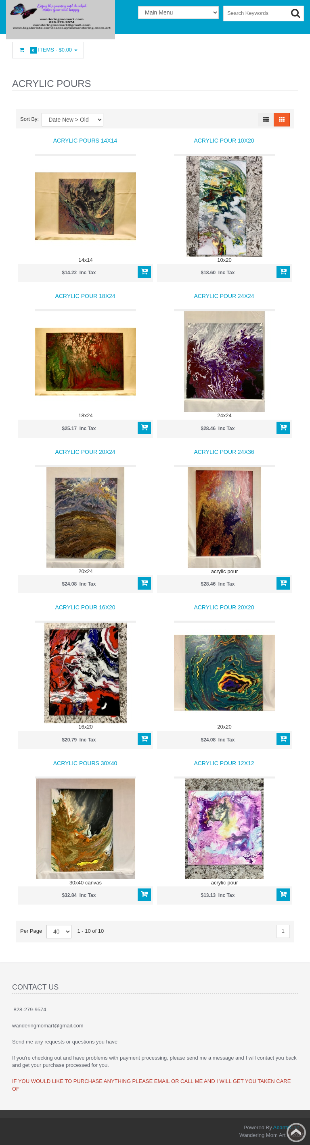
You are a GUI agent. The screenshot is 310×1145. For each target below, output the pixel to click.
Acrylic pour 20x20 (224, 607)
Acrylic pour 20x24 (85, 452)
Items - (48, 50)
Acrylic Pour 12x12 (224, 763)
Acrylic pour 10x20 (224, 140)
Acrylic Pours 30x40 (85, 763)
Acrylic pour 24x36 (224, 452)
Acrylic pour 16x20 (85, 607)
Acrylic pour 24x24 (224, 296)
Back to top (296, 1132)
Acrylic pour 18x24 (85, 296)
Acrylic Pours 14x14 (85, 140)
